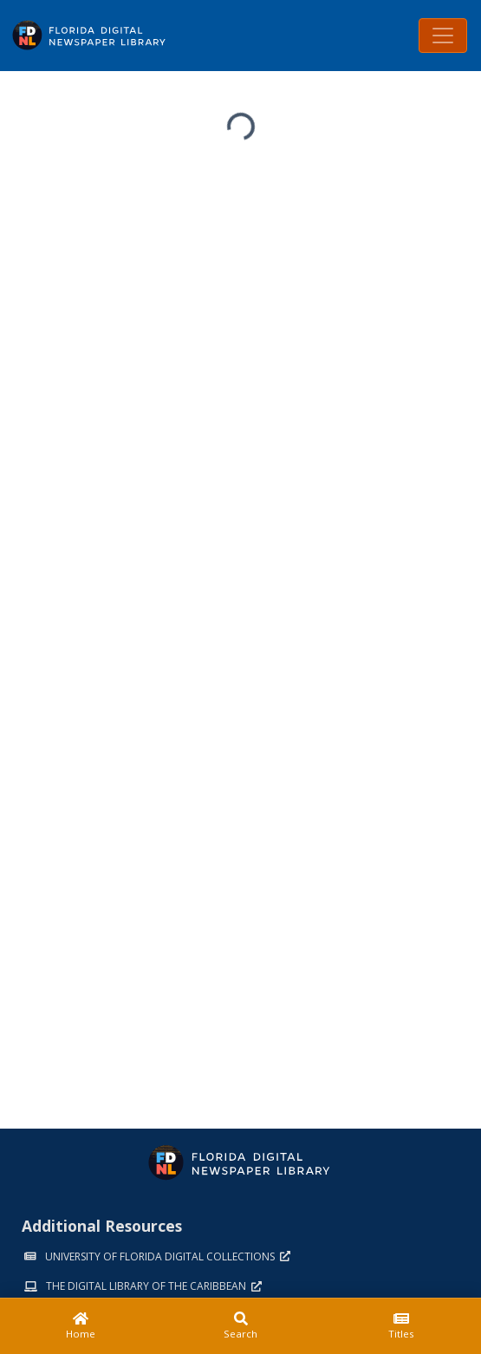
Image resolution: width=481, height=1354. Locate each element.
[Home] (80, 1326)
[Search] (240, 1326)
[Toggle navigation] (443, 35)
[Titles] (401, 1326)
